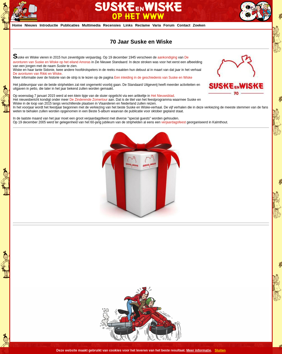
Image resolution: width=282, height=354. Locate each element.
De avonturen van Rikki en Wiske (37, 74)
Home (17, 25)
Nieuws (31, 25)
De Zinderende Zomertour (88, 100)
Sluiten (220, 350)
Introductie (49, 25)
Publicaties (70, 25)
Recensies (112, 25)
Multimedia (91, 25)
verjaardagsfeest (173, 122)
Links (128, 25)
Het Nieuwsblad (162, 96)
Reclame (142, 25)
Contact (183, 25)
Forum (168, 25)
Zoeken (199, 25)
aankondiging (167, 57)
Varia (156, 25)
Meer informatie (198, 350)
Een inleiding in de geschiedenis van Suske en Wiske (153, 77)
